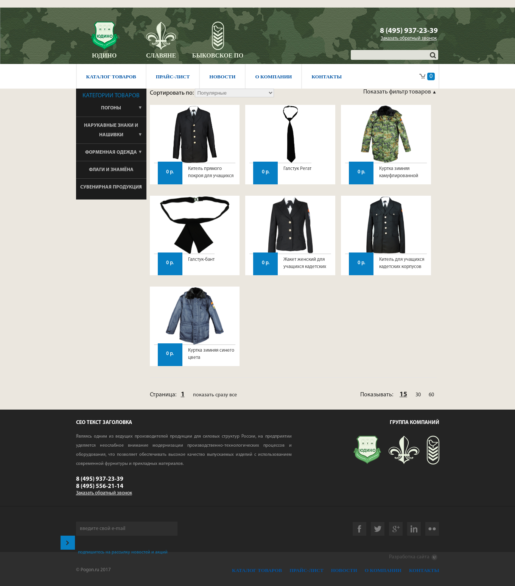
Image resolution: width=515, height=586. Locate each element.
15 (403, 394)
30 (418, 395)
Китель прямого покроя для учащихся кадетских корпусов (210, 175)
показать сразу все (215, 395)
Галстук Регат (297, 168)
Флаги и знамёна (111, 169)
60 (431, 395)
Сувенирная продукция (111, 187)
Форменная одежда (111, 152)
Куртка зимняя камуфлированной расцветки (398, 175)
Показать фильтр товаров (397, 92)
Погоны (111, 108)
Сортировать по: (172, 93)
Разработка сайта (413, 557)
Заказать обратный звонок (409, 38)
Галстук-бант (201, 259)
